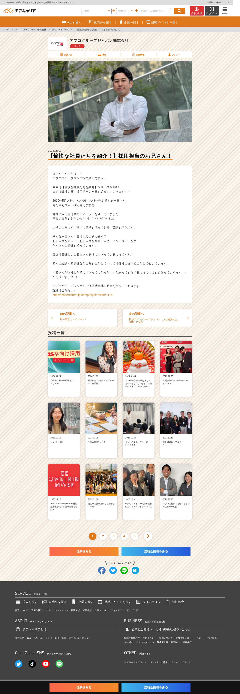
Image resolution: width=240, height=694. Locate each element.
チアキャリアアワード (135, 662)
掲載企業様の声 (132, 638)
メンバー (173, 54)
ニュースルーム (35, 638)
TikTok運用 (162, 642)
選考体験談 (37, 610)
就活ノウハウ (21, 610)
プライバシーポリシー (80, 638)
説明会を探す (54, 602)
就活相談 (75, 610)
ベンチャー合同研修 (206, 638)
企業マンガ (100, 610)
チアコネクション (145, 642)
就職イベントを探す (114, 602)
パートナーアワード (180, 662)
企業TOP (65, 54)
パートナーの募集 (159, 662)
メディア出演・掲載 (56, 638)
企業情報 (137, 54)
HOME (6, 29)
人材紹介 (128, 642)
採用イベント (149, 638)
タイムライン (148, 602)
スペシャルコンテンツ (57, 610)
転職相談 (87, 610)
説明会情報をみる (156, 551)
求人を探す (26, 602)
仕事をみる (84, 551)
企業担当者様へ (225, 2)
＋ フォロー (77, 46)
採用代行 (187, 642)
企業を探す (82, 602)
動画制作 (175, 642)
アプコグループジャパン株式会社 (30, 29)
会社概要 (19, 638)
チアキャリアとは (30, 629)
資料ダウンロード (185, 638)
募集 (101, 54)
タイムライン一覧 (60, 29)
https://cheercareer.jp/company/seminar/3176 (82, 294)
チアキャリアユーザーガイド (123, 610)
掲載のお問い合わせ (173, 629)
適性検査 (174, 602)
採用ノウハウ (166, 638)
